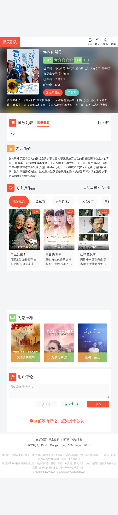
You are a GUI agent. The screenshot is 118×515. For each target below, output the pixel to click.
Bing (63, 445)
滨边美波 (25, 263)
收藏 (72, 92)
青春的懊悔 (53, 254)
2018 (58, 84)
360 (70, 445)
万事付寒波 (59, 357)
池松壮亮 (60, 68)
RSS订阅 (33, 445)
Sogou (78, 445)
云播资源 (43, 122)
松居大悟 (60, 79)
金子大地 (54, 263)
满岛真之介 (82, 68)
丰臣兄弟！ (18, 254)
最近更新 (54, 439)
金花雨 (70, 68)
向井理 (106, 68)
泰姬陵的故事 (25, 357)
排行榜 (65, 439)
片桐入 (65, 263)
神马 (87, 445)
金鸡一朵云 (92, 357)
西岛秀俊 (97, 259)
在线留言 (41, 439)
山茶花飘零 (88, 254)
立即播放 (53, 92)
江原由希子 (50, 73)
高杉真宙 (63, 73)
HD (13, 133)
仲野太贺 (16, 259)
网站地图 (76, 439)
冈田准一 (85, 259)
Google (54, 445)
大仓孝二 (95, 68)
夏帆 (48, 259)
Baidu (44, 445)
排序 (103, 123)
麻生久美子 (58, 259)
